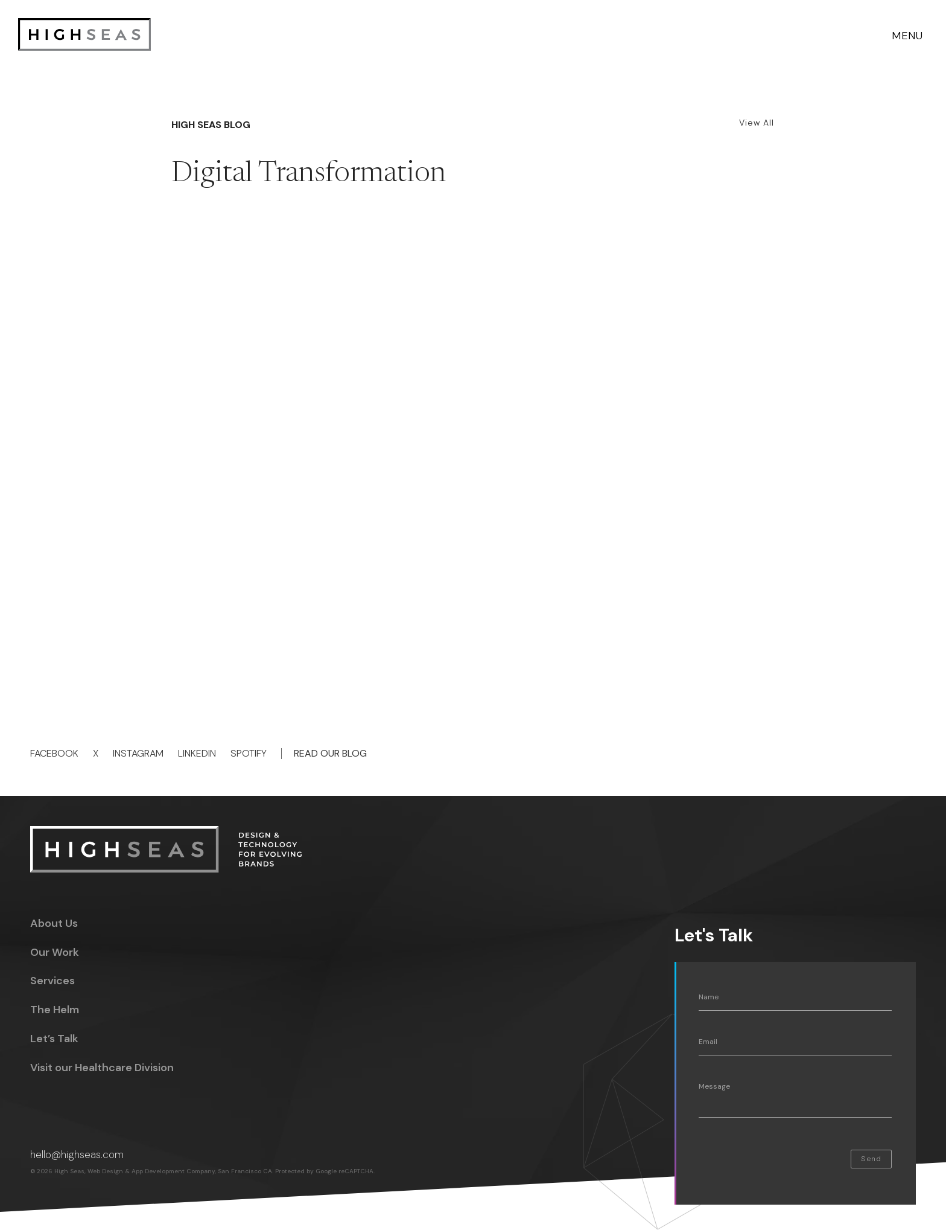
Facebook (54, 753)
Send (871, 1159)
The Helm (54, 1009)
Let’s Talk (54, 1038)
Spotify (248, 753)
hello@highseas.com (77, 1154)
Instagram (138, 753)
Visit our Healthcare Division (102, 1067)
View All (756, 122)
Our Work (54, 952)
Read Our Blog (330, 753)
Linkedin (197, 753)
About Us (54, 923)
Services (52, 980)
